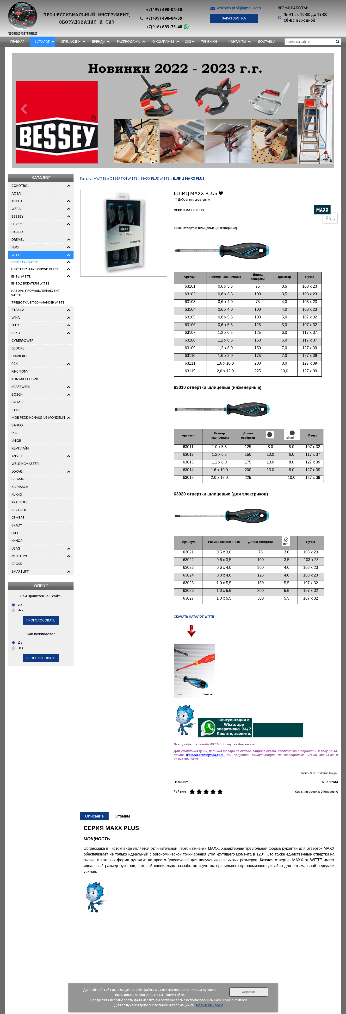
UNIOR (16, 441)
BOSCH (17, 394)
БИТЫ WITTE (21, 276)
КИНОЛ (17, 541)
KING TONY (20, 371)
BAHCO (17, 425)
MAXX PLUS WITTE (155, 178)
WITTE (17, 255)
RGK (15, 364)
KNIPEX (17, 201)
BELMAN (18, 479)
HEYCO (17, 224)
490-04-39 (164, 18)
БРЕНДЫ (98, 42)
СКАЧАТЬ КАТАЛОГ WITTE (194, 616)
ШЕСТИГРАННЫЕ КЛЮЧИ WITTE (35, 269)
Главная (17, 42)
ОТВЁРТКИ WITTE (24, 262)
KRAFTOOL (20, 502)
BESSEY (18, 216)
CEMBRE (18, 518)
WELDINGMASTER (25, 464)
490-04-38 (164, 9)
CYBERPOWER (22, 340)
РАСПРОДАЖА (128, 42)
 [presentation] (323, 108)
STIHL (16, 410)
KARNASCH (20, 487)
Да (20, 604)
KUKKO (17, 494)
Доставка (266, 42)
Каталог (42, 42)
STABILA (18, 310)
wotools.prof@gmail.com (239, 8)
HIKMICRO (19, 356)
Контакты (237, 42)
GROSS (17, 564)
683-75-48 (164, 26)
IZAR (15, 433)
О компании (163, 42)
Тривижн (209, 42)
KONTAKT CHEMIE (25, 379)
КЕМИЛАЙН (20, 448)
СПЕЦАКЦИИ (70, 42)
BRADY (17, 525)
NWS (15, 247)
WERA (16, 209)
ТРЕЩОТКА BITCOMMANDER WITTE (37, 302)
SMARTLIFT (20, 571)
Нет (21, 610)
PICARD (17, 232)
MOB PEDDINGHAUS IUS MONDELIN (38, 417)
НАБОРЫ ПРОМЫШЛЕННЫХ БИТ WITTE (35, 293)
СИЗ (188, 42)
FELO (15, 325)
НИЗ (15, 533)
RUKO (16, 333)
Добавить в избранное (220, 193)
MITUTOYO (20, 556)
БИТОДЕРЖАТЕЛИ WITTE (30, 283)
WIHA (16, 317)
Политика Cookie (209, 1005)
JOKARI (17, 471)
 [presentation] (23, 108)
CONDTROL (20, 186)
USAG (16, 548)
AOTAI (16, 193)
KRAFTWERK (21, 387)
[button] (147, 162)
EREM (16, 402)
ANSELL (17, 456)
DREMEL (18, 239)
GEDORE (18, 348)
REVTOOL (19, 510)
